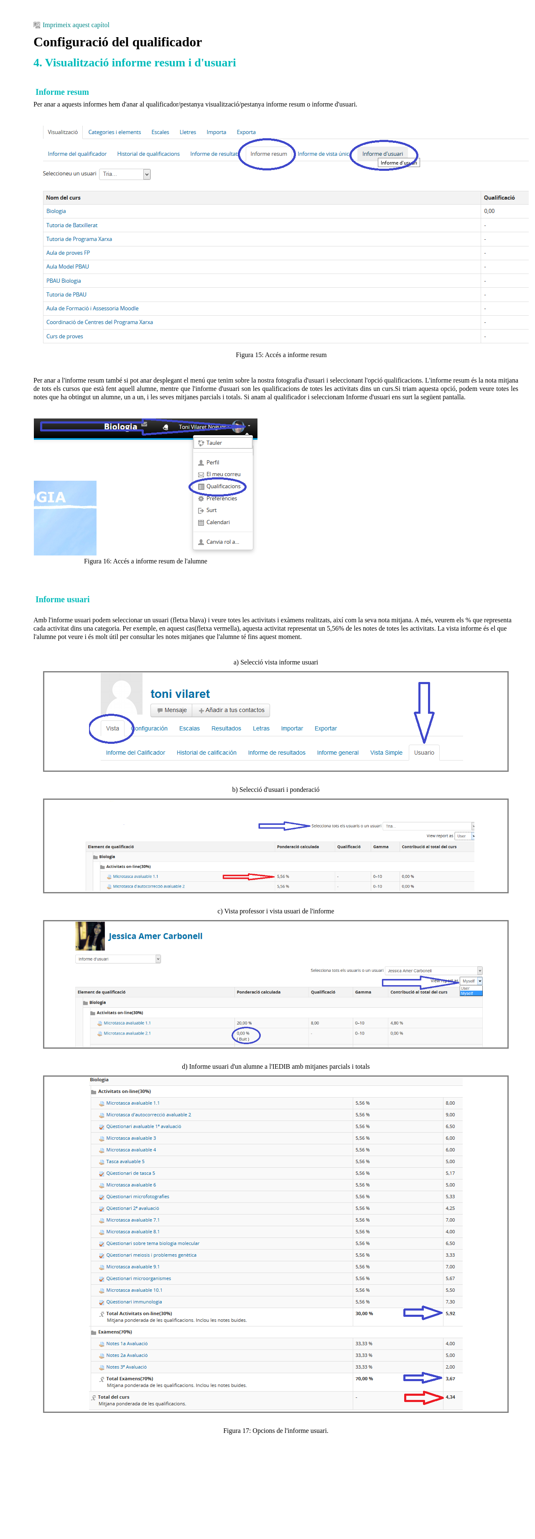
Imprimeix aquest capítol (71, 24)
